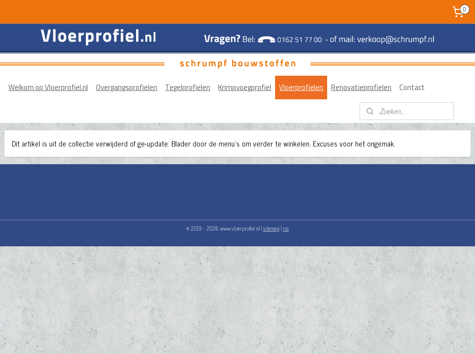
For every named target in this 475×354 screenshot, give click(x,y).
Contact (412, 87)
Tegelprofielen (187, 87)
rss (286, 228)
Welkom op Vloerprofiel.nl (48, 87)
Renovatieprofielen (361, 87)
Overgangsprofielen (126, 87)
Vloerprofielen (301, 87)
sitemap (271, 228)
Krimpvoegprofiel (244, 87)
